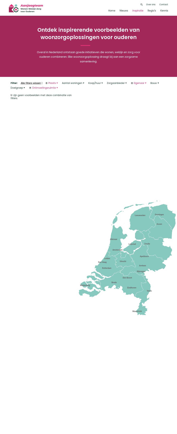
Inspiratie (137, 10)
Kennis (164, 10)
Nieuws (124, 10)
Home (111, 10)
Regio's (152, 10)
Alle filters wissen (31, 83)
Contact (163, 4)
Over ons (150, 4)
